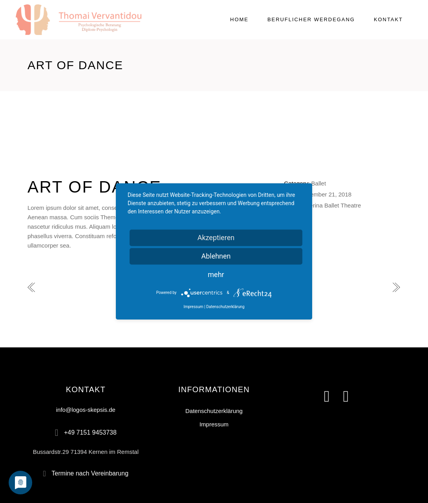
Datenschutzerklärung (214, 411)
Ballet (318, 183)
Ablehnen (215, 256)
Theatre (351, 205)
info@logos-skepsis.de (85, 409)
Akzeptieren (216, 237)
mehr (216, 274)
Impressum (214, 424)
